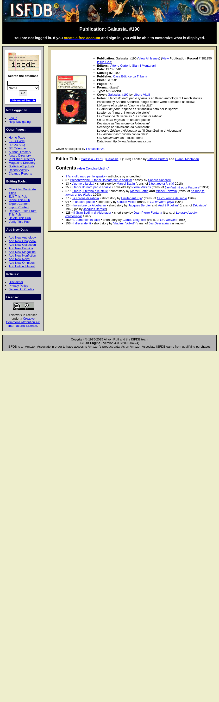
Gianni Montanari (144, 65)
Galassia (112, 159)
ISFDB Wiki (17, 141)
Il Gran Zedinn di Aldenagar (92, 212)
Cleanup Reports (20, 173)
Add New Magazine (22, 252)
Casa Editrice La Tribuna (130, 76)
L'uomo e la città (83, 183)
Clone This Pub (19, 200)
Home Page (17, 137)
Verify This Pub (19, 221)
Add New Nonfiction (22, 255)
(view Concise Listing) (93, 168)
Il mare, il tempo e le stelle (90, 191)
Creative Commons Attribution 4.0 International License (23, 322)
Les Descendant (160, 223)
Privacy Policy (18, 285)
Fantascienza (95, 149)
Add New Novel (19, 259)
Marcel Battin (126, 183)
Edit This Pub (18, 196)
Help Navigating (20, 121)
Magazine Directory (22, 162)
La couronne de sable (172, 198)
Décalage (199, 205)
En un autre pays (162, 202)
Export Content (19, 203)
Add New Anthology (22, 237)
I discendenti (82, 223)
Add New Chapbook (22, 241)
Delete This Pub (20, 218)
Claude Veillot (126, 202)
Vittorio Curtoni (120, 65)
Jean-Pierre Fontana (148, 212)
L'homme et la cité (161, 183)
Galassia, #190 (118, 94)
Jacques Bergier (139, 205)
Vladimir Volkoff (124, 223)
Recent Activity (19, 170)
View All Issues (148, 58)
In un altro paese (83, 202)
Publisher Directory (22, 159)
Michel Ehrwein (166, 191)
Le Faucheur (169, 220)
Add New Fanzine (21, 248)
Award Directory (20, 155)
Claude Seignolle (134, 220)
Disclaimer (16, 282)
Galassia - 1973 (92, 159)
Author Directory (20, 152)
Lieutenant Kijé (131, 198)
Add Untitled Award (22, 266)
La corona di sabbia (85, 198)
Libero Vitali (141, 94)
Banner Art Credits (21, 289)
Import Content (19, 207)
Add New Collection (22, 244)
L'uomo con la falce (86, 220)
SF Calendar (17, 148)
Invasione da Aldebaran (89, 205)
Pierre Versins (141, 187)
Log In (13, 118)
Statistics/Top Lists (21, 166)
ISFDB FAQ (17, 144)
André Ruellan (168, 205)
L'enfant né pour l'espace (182, 187)
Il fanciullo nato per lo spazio (85, 176)
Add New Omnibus (22, 262)
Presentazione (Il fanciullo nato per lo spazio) (101, 180)
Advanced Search (23, 100)
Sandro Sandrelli (159, 180)
